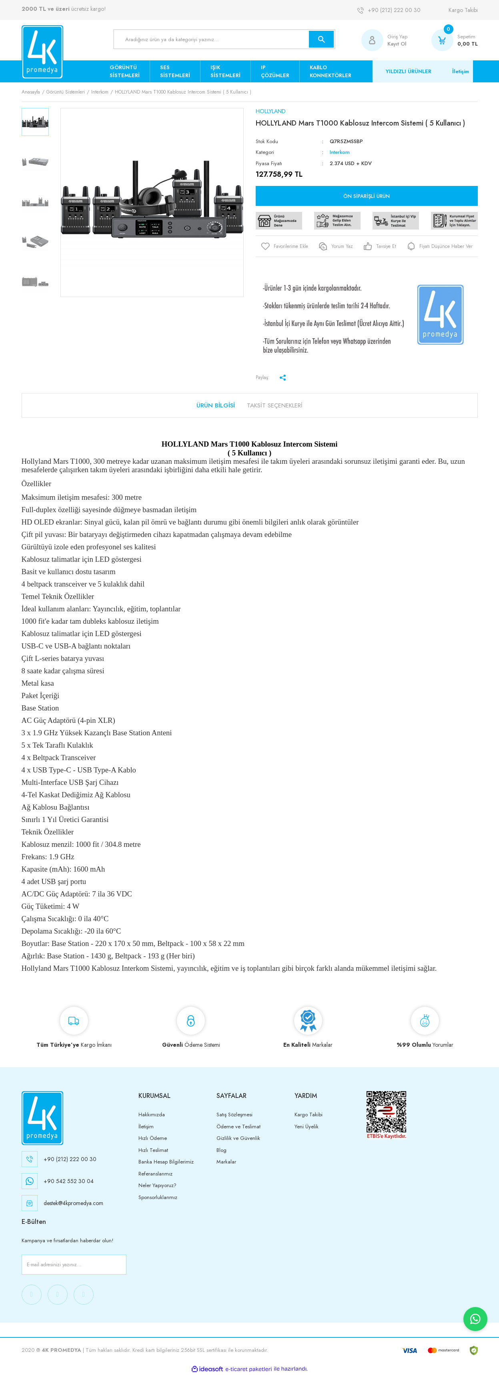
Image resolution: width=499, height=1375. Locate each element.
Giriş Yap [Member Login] (397, 36)
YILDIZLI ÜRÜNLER (408, 71)
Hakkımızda (151, 1114)
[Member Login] (374, 40)
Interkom (340, 152)
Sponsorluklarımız (157, 1197)
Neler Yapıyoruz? (157, 1185)
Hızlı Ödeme (152, 1138)
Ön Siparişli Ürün (366, 196)
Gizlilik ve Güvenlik (238, 1138)
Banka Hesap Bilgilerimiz (166, 1161)
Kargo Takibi (463, 10)
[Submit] (118, 1265)
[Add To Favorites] (284, 246)
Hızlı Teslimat (153, 1150)
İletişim (460, 71)
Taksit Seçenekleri (275, 405)
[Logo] (42, 52)
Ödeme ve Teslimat (238, 1126)
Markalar (226, 1161)
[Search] (224, 39)
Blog (221, 1150)
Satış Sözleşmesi (234, 1114)
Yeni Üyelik (307, 1126)
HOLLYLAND (271, 111)
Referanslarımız (155, 1173)
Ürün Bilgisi (215, 405)
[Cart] (454, 40)
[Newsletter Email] (74, 1265)
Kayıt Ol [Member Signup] (397, 43)
